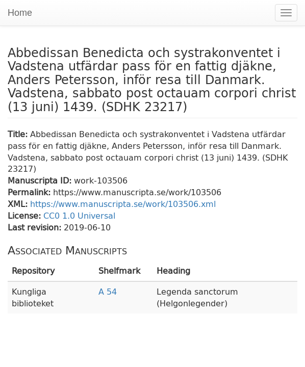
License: (25, 215)
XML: (19, 203)
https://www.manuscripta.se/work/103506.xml (123, 203)
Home (20, 13)
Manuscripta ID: (41, 180)
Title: (19, 133)
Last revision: (36, 227)
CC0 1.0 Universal (79, 215)
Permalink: (30, 192)
